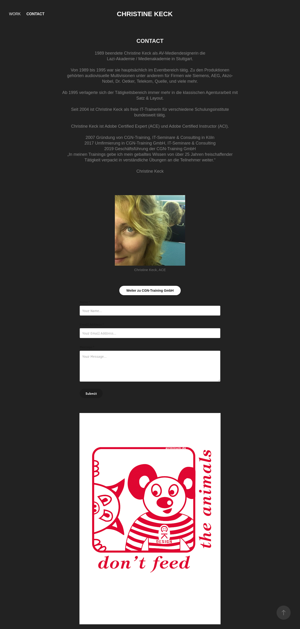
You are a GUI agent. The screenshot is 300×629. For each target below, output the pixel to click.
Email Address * (92, 324)
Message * (87, 346)
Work (15, 14)
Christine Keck (145, 14)
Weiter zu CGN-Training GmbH (150, 290)
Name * (85, 301)
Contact (35, 14)
